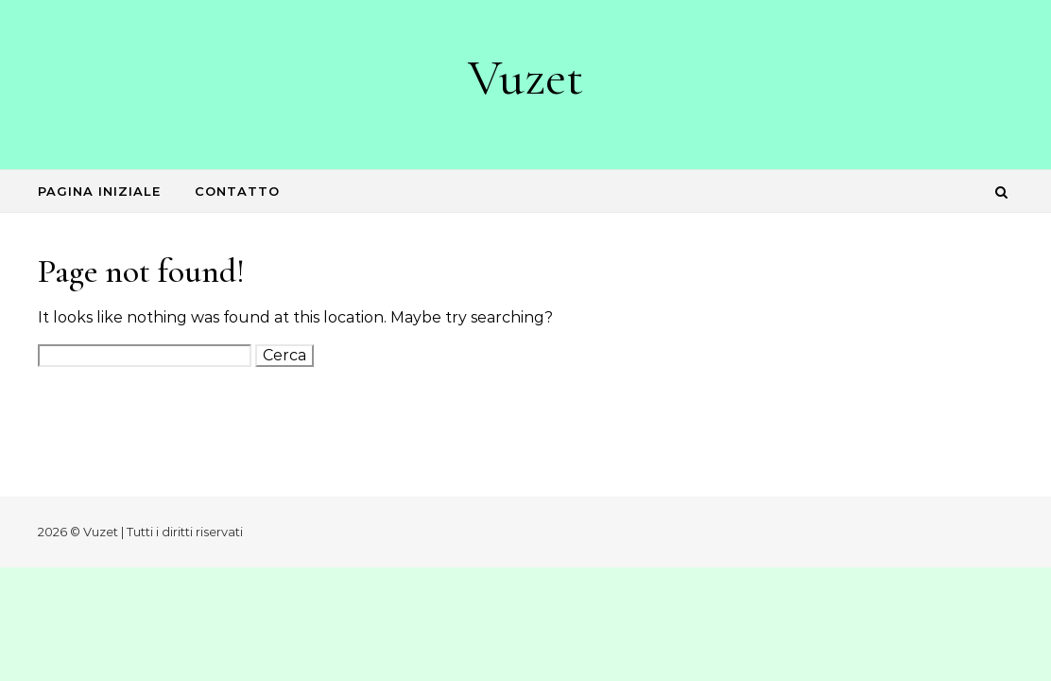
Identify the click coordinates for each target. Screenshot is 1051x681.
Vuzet (525, 77)
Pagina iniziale (99, 191)
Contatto (237, 191)
